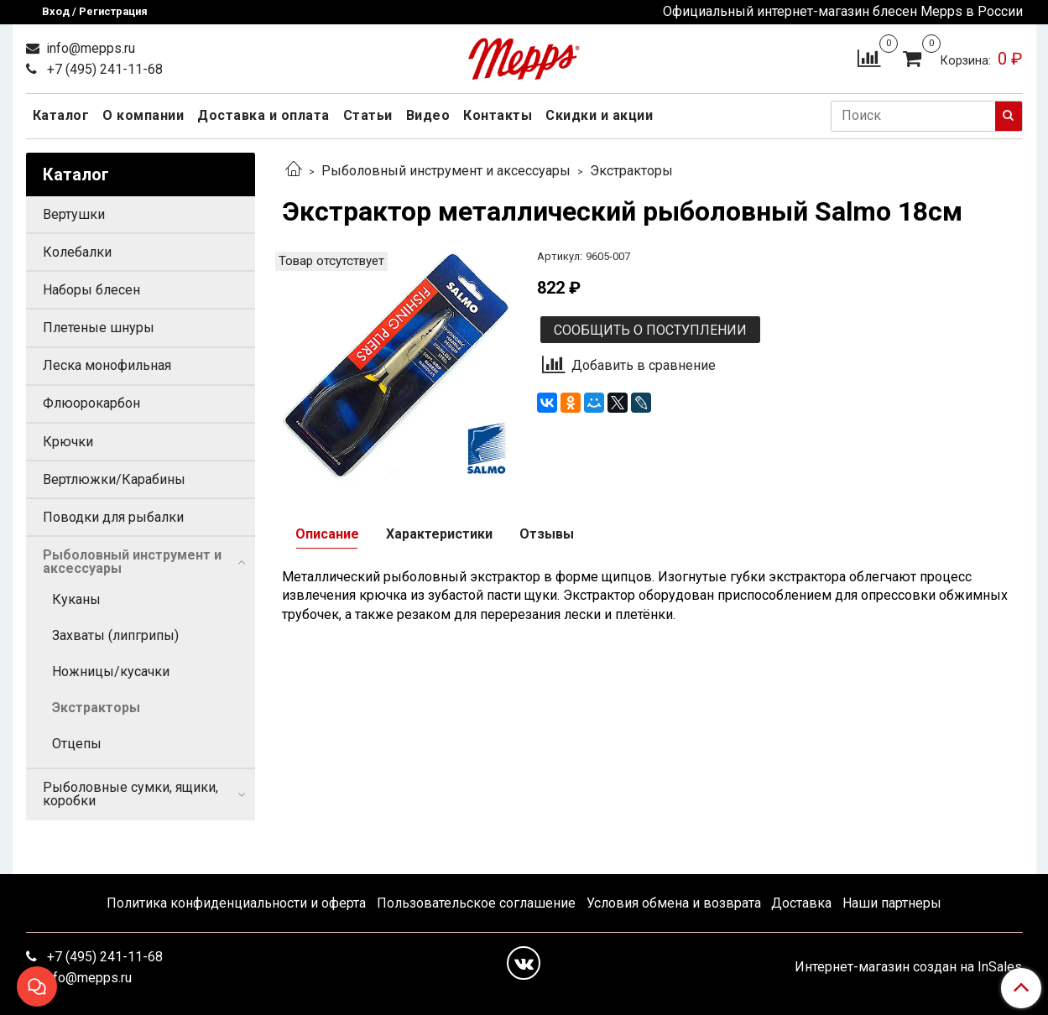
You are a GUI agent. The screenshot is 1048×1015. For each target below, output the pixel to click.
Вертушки (74, 214)
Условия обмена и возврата (674, 903)
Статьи (368, 115)
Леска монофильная (107, 365)
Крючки (68, 442)
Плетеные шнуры (98, 328)
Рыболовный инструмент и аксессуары (446, 171)
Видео (428, 115)
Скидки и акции (599, 115)
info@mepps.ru (89, 48)
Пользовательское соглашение (476, 903)
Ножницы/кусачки (110, 671)
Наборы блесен (91, 290)
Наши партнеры (891, 903)
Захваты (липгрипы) (115, 635)
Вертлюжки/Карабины (114, 479)
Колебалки (77, 252)
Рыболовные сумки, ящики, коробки (130, 794)
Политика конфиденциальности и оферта (236, 903)
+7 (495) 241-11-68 (103, 69)
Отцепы (77, 744)
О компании (143, 115)
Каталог (61, 115)
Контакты (497, 115)
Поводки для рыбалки (113, 517)
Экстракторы (631, 171)
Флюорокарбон (91, 403)
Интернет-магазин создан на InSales (908, 967)
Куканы (76, 599)
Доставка (801, 903)
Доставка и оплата (263, 115)
